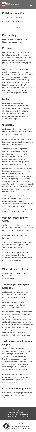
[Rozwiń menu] (31, 4)
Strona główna (6, 17)
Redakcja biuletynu (14, 417)
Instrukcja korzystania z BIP (18, 412)
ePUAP (25, 417)
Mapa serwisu (24, 414)
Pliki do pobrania (12, 414)
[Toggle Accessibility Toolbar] (6, 426)
